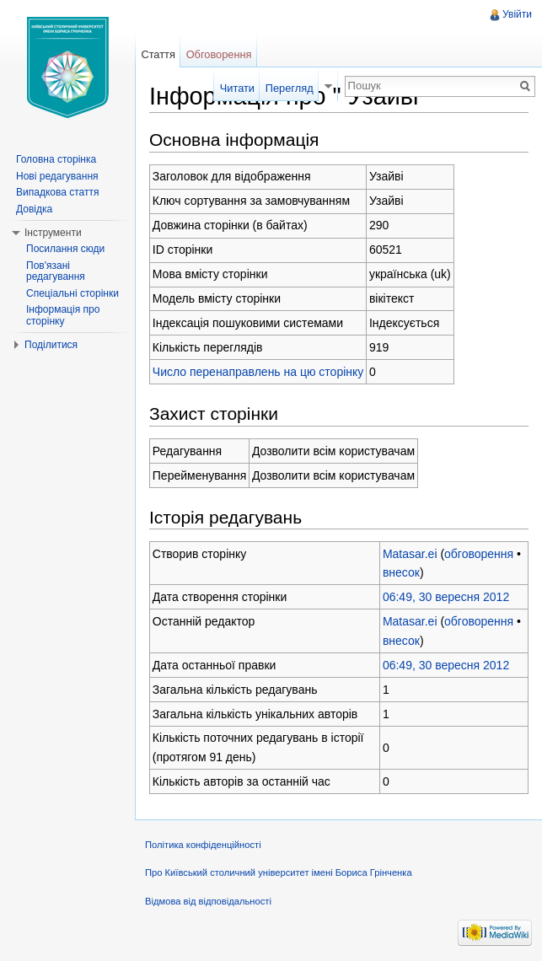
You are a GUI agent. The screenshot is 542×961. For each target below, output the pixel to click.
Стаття (157, 54)
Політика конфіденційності (203, 845)
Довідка (34, 209)
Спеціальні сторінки (72, 293)
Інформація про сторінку (62, 315)
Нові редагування (57, 176)
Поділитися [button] (51, 345)
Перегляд (290, 88)
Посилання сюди (65, 249)
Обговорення (219, 54)
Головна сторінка (56, 159)
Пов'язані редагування (55, 271)
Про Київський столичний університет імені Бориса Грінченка (278, 872)
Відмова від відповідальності (208, 901)
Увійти (517, 14)
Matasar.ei (410, 554)
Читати (237, 88)
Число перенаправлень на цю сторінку (258, 371)
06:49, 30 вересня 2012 (446, 597)
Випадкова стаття (57, 192)
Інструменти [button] (53, 233)
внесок (401, 572)
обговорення (478, 554)
